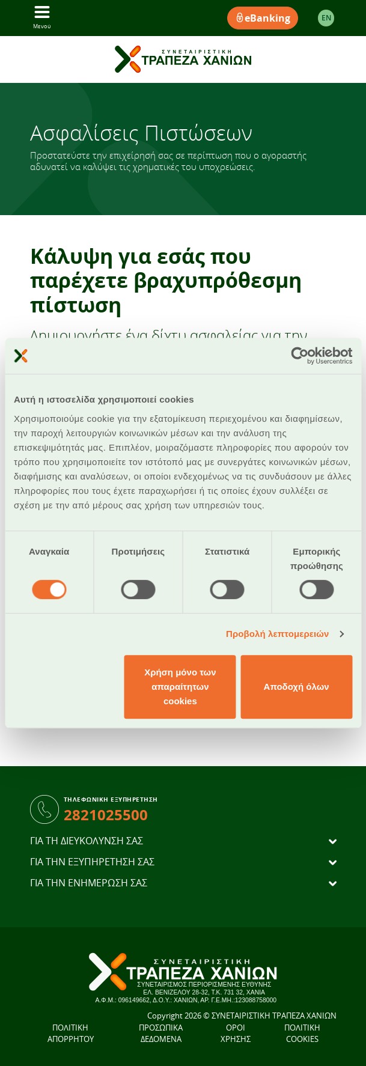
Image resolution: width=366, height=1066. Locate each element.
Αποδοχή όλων (296, 686)
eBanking (262, 18)
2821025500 (106, 814)
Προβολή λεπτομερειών (277, 634)
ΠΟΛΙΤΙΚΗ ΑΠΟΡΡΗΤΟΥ (70, 1033)
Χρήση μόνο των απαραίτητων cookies (180, 686)
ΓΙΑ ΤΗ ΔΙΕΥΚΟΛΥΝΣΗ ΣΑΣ (86, 841)
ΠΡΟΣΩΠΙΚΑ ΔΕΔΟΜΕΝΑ (161, 1033)
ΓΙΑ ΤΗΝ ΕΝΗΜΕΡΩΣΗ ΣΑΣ (88, 883)
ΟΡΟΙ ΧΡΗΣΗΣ (236, 1033)
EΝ (326, 18)
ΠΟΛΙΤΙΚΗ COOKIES (302, 1033)
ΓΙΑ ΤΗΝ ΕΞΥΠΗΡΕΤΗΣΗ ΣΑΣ (92, 862)
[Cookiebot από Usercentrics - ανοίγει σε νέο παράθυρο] (299, 356)
